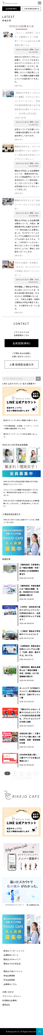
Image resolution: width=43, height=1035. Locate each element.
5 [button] (35, 773)
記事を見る (19, 85)
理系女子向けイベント (12, 971)
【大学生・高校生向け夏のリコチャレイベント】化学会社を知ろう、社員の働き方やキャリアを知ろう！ (29, 613)
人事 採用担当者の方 (31, 8)
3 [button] (21, 773)
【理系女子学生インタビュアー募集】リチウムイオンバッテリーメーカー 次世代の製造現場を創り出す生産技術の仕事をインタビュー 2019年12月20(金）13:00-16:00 (27, 105)
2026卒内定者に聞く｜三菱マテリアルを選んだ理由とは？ (29, 757)
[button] (39, 3)
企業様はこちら (10, 984)
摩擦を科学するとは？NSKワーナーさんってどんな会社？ (27, 204)
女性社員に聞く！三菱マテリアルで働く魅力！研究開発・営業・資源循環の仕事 (29, 738)
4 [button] (28, 773)
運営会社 (6, 1004)
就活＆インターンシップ (13, 950)
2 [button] (14, 773)
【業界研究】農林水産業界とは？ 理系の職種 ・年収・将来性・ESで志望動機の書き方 (29, 672)
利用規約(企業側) (9, 1000)
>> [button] (28, 777)
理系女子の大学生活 (12, 963)
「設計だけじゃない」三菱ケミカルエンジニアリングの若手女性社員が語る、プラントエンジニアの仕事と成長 (29, 715)
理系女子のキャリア (12, 959)
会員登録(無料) (11, 8)
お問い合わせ (8, 991)
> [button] (21, 777)
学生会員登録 (9, 979)
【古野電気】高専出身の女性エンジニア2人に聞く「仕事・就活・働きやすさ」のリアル (29, 651)
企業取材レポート (11, 955)
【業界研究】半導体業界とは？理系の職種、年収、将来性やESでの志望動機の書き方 (29, 590)
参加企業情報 (9, 975)
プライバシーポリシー (11, 996)
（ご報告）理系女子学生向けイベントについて (29, 633)
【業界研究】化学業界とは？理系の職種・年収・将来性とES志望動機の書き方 (29, 569)
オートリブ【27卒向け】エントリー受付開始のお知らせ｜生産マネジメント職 (30, 693)
